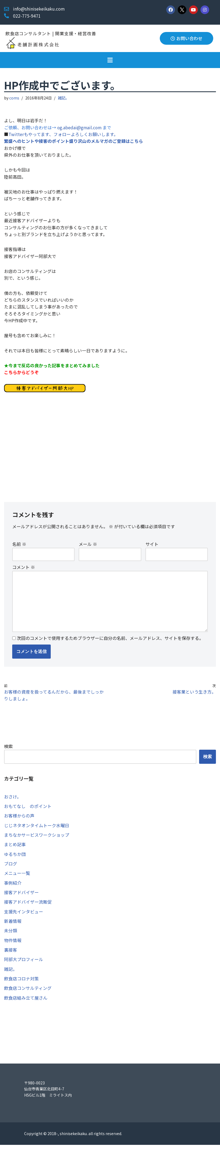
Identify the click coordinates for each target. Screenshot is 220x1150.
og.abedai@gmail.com (80, 127)
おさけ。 (12, 800)
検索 (8, 749)
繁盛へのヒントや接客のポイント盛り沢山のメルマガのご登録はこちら (73, 141)
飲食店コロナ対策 (21, 983)
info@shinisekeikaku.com (39, 8)
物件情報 (12, 945)
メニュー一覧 (17, 877)
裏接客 (10, 954)
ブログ (10, 867)
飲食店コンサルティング (28, 993)
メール (88, 547)
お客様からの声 (19, 819)
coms (14, 98)
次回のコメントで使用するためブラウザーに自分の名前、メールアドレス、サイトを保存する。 (110, 641)
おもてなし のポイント (28, 810)
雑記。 (63, 98)
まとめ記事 (15, 848)
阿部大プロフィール (23, 964)
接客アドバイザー (21, 896)
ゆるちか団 (15, 858)
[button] (109, 60)
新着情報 (12, 925)
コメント (23, 570)
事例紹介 (12, 887)
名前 (19, 547)
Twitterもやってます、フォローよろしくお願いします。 (63, 134)
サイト (151, 547)
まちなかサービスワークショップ (36, 838)
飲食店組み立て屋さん (25, 1002)
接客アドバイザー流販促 (28, 906)
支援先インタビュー (23, 916)
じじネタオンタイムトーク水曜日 (36, 829)
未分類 (10, 935)
